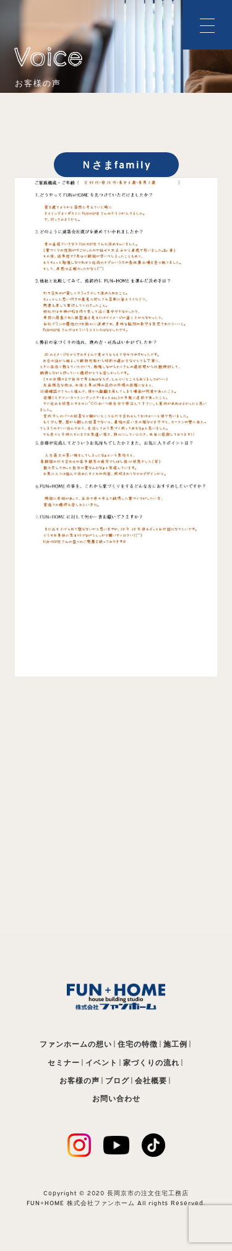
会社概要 (151, 1080)
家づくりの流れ (151, 1062)
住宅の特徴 (138, 1044)
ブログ (117, 1080)
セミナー (64, 1062)
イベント (101, 1062)
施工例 (175, 1044)
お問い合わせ (116, 1098)
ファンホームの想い (76, 1044)
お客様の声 (79, 1080)
